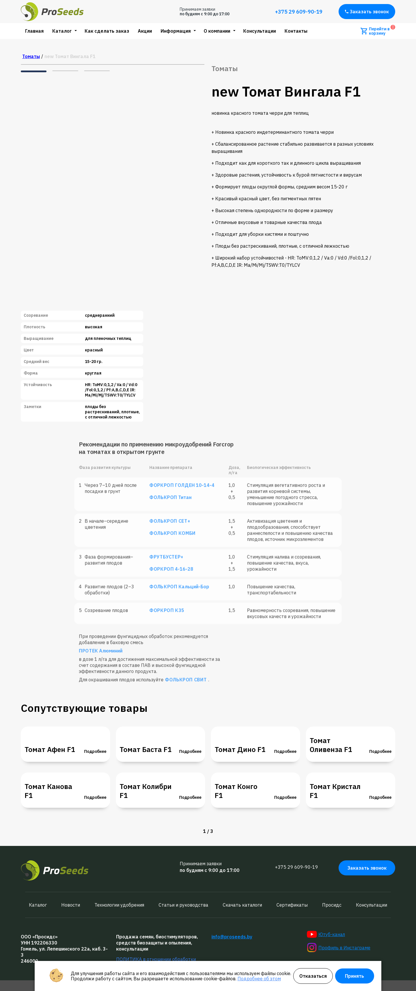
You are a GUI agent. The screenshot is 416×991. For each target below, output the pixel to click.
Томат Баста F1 (146, 749)
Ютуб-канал (326, 934)
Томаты (31, 56)
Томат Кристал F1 (335, 791)
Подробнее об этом (259, 978)
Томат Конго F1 (236, 791)
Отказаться (313, 976)
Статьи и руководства (183, 905)
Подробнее (95, 751)
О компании (217, 31)
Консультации (259, 31)
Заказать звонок (367, 11)
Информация (176, 31)
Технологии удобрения (119, 905)
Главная (34, 31)
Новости (70, 905)
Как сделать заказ (107, 31)
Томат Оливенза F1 (331, 745)
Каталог (62, 31)
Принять (354, 976)
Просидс (331, 905)
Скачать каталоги (242, 905)
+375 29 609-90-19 (298, 11)
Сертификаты (292, 905)
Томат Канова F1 (48, 791)
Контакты (296, 31)
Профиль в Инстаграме (338, 947)
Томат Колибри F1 (146, 791)
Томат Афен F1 (50, 749)
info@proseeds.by (231, 937)
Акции (145, 31)
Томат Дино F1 (240, 749)
